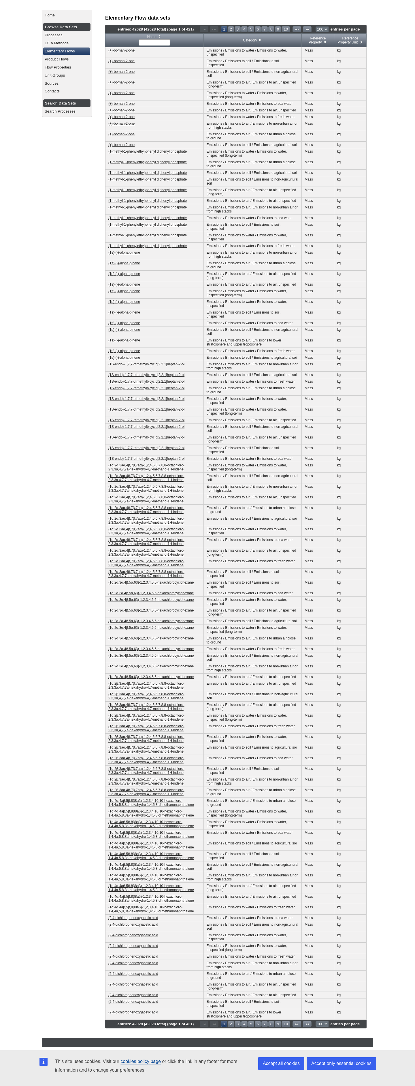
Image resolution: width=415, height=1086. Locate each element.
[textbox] (154, 42)
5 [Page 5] (251, 29)
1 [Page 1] (224, 29)
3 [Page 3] (238, 29)
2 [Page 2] (231, 29)
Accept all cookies (281, 1063)
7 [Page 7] (264, 29)
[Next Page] (297, 29)
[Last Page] (307, 29)
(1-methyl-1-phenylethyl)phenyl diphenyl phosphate (147, 151)
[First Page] (204, 29)
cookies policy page (140, 1061)
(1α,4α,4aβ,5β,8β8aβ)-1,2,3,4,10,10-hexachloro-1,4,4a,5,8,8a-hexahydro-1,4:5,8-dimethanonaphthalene (151, 803)
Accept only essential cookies (341, 1063)
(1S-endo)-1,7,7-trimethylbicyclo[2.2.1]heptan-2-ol (146, 364)
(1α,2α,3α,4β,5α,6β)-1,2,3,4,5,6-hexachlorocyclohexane (151, 582)
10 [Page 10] (286, 29)
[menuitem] (67, 15)
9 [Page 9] (278, 29)
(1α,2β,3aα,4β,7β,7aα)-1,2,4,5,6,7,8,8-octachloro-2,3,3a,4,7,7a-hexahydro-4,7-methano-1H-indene (146, 685)
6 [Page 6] (258, 29)
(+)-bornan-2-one (121, 50)
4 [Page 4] (244, 29)
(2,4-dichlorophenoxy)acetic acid (133, 918)
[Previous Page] (214, 29)
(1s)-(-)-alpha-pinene (124, 252)
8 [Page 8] (271, 29)
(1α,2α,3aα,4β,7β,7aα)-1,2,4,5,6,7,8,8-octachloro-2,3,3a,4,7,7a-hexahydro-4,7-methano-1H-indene (146, 467)
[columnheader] (154, 40)
